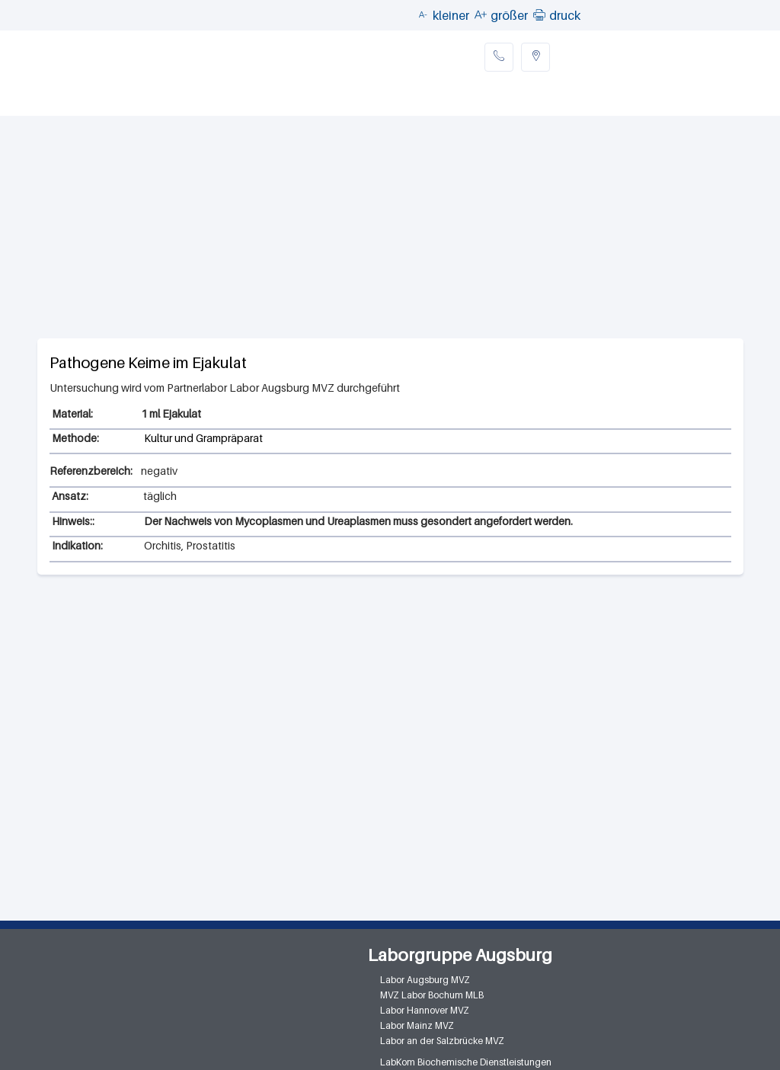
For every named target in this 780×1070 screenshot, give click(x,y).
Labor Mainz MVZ (417, 1025)
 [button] (539, 14)
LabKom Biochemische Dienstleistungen (465, 1062)
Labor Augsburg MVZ (425, 979)
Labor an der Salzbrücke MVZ (442, 1040)
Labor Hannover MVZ (424, 1010)
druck (564, 15)
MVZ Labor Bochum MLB (432, 995)
